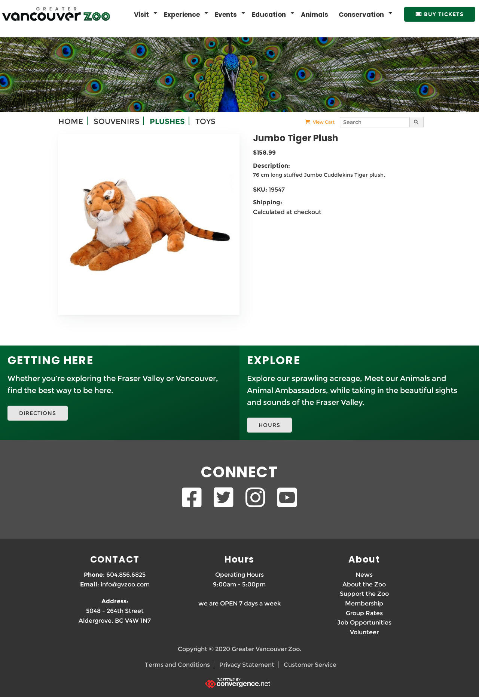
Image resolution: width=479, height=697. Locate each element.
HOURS (269, 424)
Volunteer (364, 631)
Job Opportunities (364, 622)
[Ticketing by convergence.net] (239, 682)
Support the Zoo (364, 593)
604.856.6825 (126, 574)
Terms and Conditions (177, 664)
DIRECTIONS (37, 412)
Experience (182, 14)
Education (269, 14)
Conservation (361, 14)
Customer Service (310, 664)
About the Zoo (364, 584)
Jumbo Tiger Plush (295, 137)
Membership (364, 603)
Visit (141, 14)
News (364, 574)
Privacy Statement (246, 664)
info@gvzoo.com (125, 584)
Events (226, 14)
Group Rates (364, 612)
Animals (314, 14)
